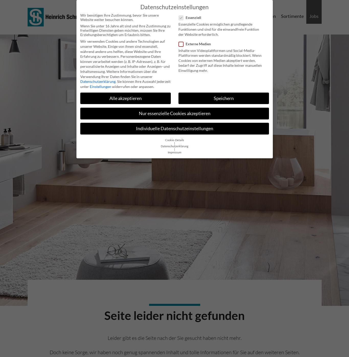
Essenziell (191, 14)
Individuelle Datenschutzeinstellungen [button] (174, 124)
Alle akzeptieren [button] (125, 94)
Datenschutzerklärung (98, 77)
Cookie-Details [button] (174, 136)
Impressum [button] (174, 148)
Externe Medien (196, 40)
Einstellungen (100, 83)
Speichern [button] (224, 94)
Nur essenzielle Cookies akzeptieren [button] (174, 109)
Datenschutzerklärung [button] (174, 142)
